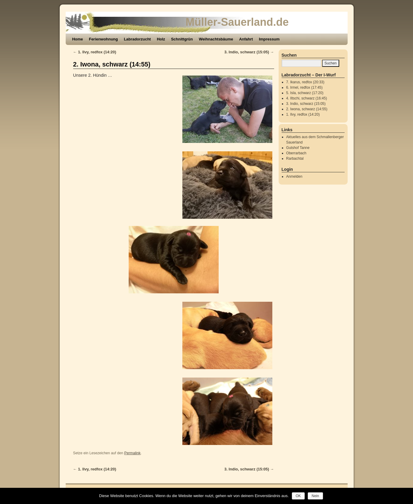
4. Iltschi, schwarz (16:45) (306, 98)
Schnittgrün (182, 39)
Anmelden (294, 176)
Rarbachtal (295, 158)
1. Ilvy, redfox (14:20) (94, 52)
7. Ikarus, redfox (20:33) (305, 82)
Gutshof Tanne (298, 148)
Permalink (132, 453)
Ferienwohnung (103, 39)
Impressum (269, 39)
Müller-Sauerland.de (237, 22)
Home (77, 39)
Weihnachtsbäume (216, 39)
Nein (315, 496)
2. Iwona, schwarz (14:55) (112, 64)
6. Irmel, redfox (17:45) (304, 87)
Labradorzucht (137, 39)
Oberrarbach (296, 153)
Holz (161, 39)
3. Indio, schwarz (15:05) (249, 52)
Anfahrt (246, 39)
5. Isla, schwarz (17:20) (304, 93)
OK (298, 496)
